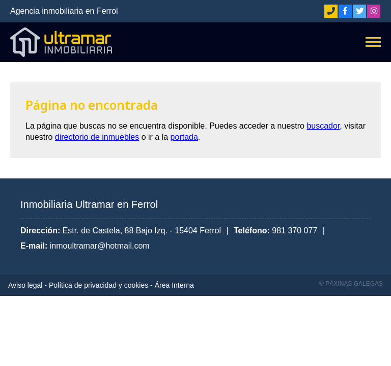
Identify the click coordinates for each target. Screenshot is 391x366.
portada (184, 137)
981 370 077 (294, 230)
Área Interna (174, 285)
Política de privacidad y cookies (98, 285)
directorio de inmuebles (97, 137)
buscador (323, 125)
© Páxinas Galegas (351, 283)
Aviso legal (25, 285)
